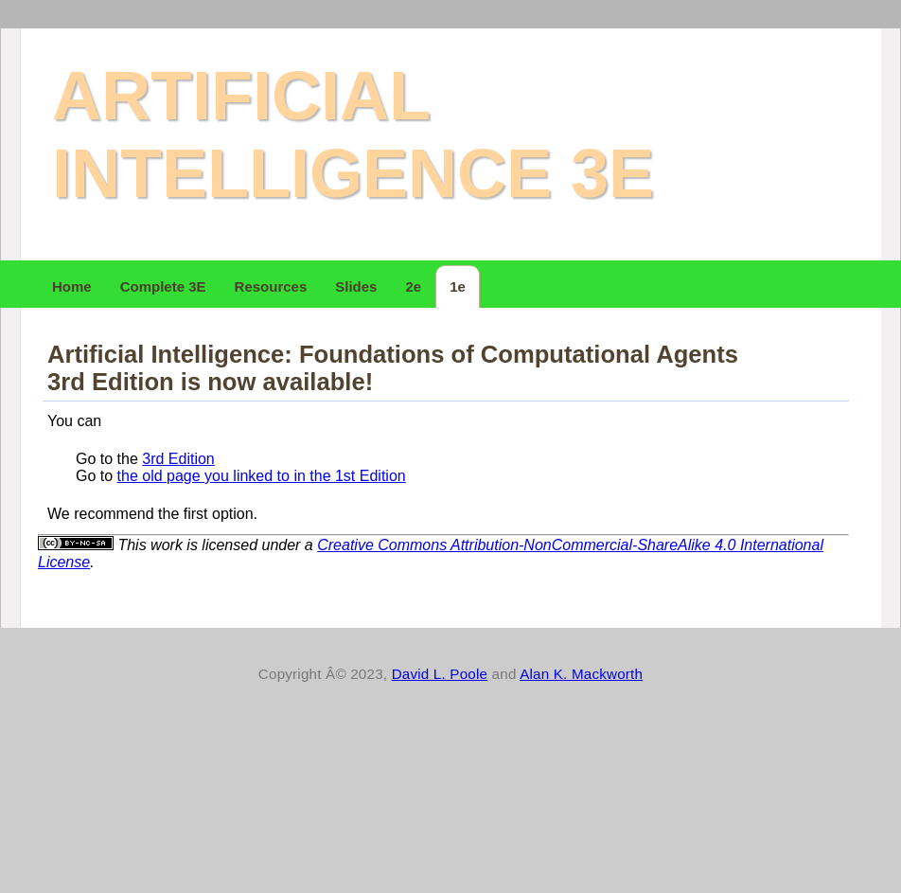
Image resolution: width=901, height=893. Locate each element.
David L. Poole (440, 674)
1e (458, 286)
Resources (271, 286)
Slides (356, 286)
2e (413, 286)
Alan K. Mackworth (581, 674)
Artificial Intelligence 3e (353, 134)
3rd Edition (178, 459)
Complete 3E (163, 286)
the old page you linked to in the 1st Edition (261, 476)
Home (72, 286)
